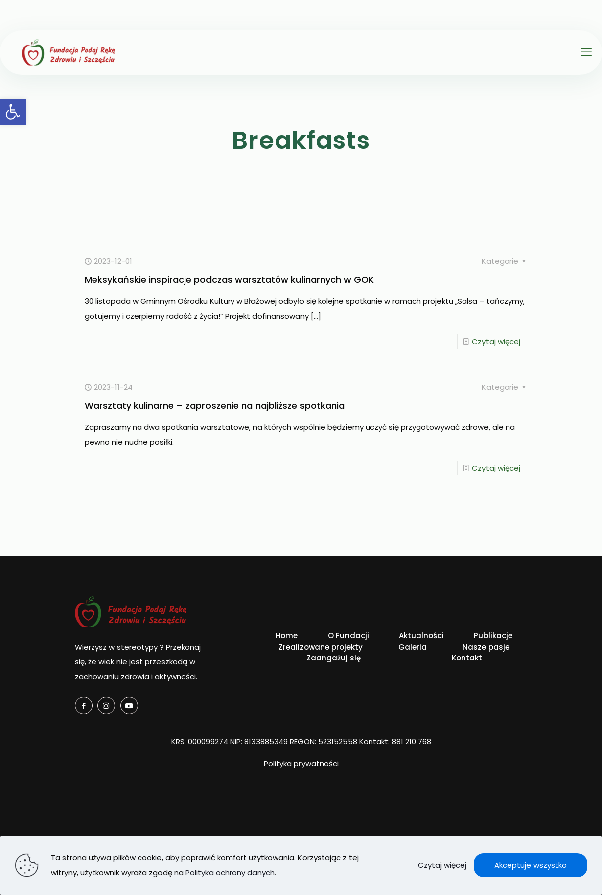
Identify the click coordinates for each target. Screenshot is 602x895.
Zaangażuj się (333, 658)
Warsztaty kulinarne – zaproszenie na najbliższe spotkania (215, 405)
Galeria (412, 647)
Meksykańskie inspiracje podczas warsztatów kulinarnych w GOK (229, 279)
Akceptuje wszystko (530, 865)
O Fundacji (348, 635)
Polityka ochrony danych (230, 872)
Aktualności (421, 635)
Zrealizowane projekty (320, 647)
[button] (13, 112)
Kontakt (467, 658)
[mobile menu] (586, 52)
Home (287, 635)
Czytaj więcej (496, 341)
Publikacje (493, 635)
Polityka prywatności (301, 763)
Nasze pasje (486, 647)
